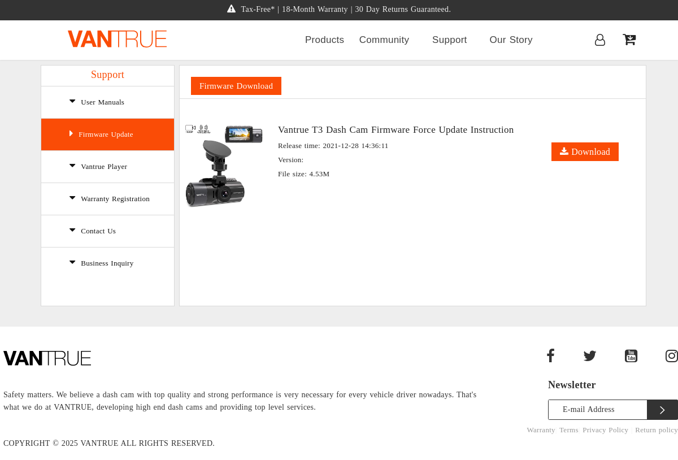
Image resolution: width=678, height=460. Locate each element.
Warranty (541, 430)
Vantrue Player (98, 165)
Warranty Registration (109, 198)
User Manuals (96, 101)
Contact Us (92, 230)
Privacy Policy (607, 430)
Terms (569, 430)
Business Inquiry (101, 262)
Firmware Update (101, 133)
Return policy (656, 430)
